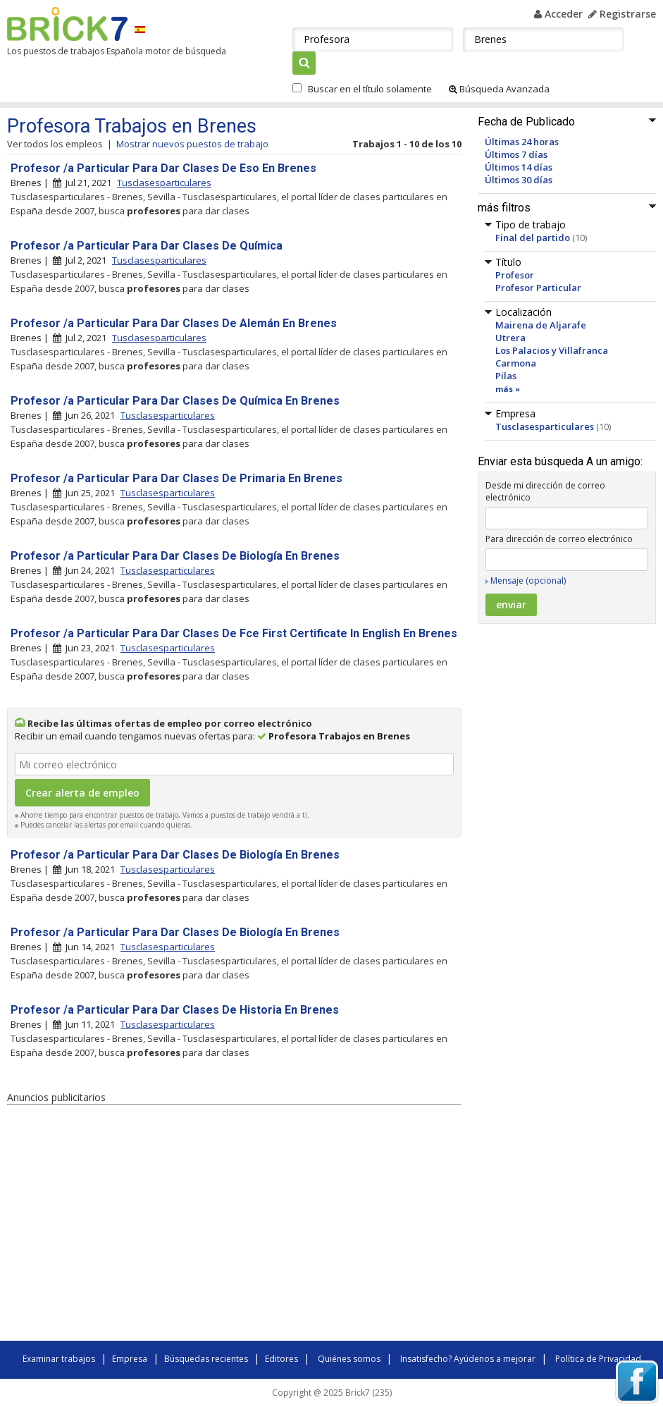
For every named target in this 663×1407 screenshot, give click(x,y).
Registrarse (622, 13)
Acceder (558, 13)
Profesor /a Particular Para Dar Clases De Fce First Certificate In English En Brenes (234, 633)
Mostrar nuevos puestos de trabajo (192, 143)
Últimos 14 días (518, 167)
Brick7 (67, 24)
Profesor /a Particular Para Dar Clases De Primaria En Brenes (176, 478)
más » (507, 388)
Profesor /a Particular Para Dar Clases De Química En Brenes (175, 400)
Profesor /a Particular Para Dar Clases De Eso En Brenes (163, 168)
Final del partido (532, 237)
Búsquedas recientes (206, 1359)
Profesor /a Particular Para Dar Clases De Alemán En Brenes (174, 323)
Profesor (514, 275)
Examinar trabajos (59, 1359)
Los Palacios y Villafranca (551, 350)
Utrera (510, 337)
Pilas (505, 375)
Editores (281, 1359)
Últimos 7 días (516, 154)
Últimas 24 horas (522, 141)
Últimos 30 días (518, 179)
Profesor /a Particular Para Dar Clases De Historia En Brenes (175, 1009)
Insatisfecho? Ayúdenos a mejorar (467, 1359)
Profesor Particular (538, 287)
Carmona (515, 363)
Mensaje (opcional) (528, 580)
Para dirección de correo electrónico (559, 539)
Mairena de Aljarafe (540, 325)
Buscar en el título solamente (370, 88)
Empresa (129, 1359)
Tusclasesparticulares (544, 426)
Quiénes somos (349, 1359)
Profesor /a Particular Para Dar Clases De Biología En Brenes (175, 556)
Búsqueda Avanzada (499, 88)
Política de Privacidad (598, 1359)
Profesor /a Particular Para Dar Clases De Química (147, 245)
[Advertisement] (204, 1225)
